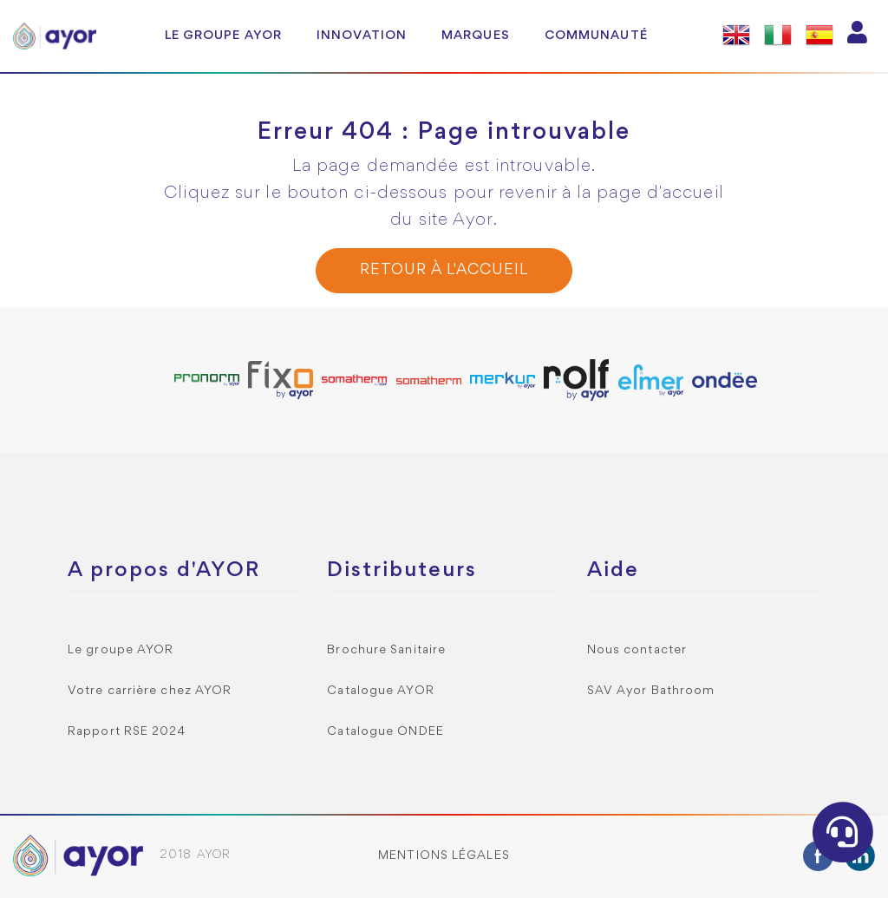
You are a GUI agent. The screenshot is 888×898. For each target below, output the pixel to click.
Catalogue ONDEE (385, 731)
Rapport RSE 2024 (127, 731)
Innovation (362, 35)
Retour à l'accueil (443, 270)
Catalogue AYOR (380, 691)
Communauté (596, 35)
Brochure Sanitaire (386, 650)
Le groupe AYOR (223, 35)
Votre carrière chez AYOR (150, 691)
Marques (475, 35)
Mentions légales (444, 856)
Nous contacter (637, 650)
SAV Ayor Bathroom (651, 691)
